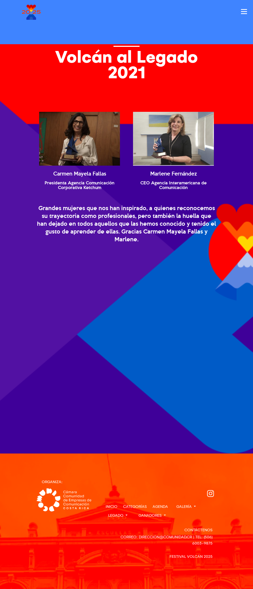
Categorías (135, 506)
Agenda (160, 506)
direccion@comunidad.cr (165, 537)
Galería (184, 506)
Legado (116, 515)
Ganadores (150, 515)
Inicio (111, 506)
